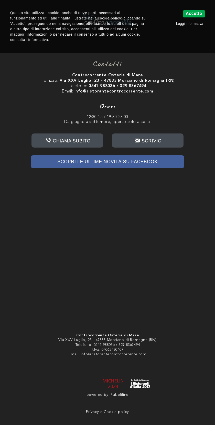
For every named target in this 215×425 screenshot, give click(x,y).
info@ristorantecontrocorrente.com (113, 354)
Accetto (194, 13)
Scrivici (152, 140)
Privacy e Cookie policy (107, 412)
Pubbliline (119, 395)
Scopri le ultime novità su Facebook (107, 161)
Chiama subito (72, 140)
